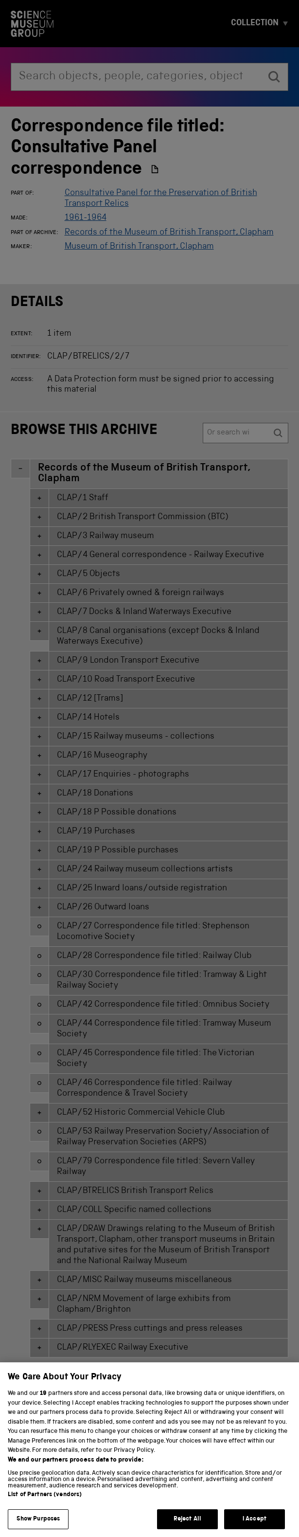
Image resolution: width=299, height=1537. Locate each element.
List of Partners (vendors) (45, 1505)
